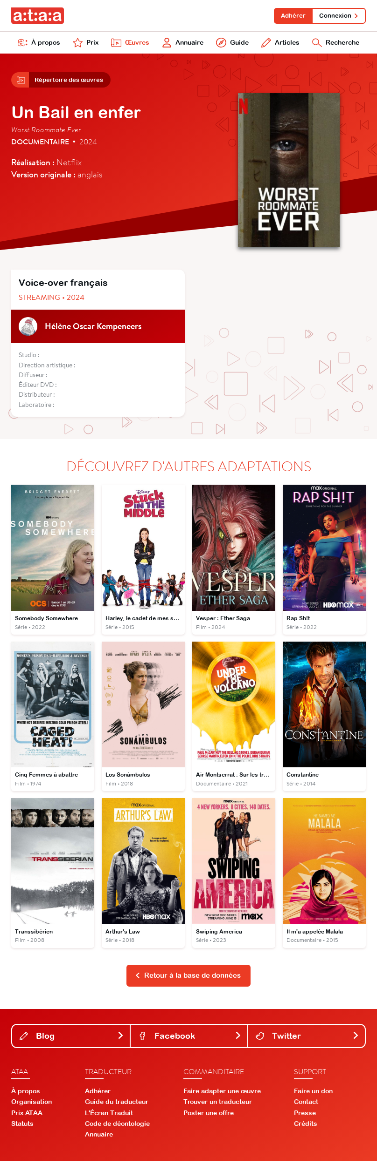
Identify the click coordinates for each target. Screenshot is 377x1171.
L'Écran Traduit (109, 1122)
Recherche (334, 45)
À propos (38, 45)
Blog (72, 1045)
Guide (230, 45)
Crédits (305, 1133)
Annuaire (180, 45)
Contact (306, 1111)
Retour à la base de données (187, 984)
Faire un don (313, 1100)
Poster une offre (208, 1122)
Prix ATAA (26, 1122)
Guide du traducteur (116, 1111)
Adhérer (288, 16)
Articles (277, 45)
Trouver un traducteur (217, 1111)
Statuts (22, 1133)
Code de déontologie (117, 1133)
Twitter (307, 1045)
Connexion (337, 16)
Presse (305, 1122)
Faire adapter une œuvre (222, 1100)
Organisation (31, 1111)
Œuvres (127, 45)
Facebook (190, 1045)
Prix (84, 45)
